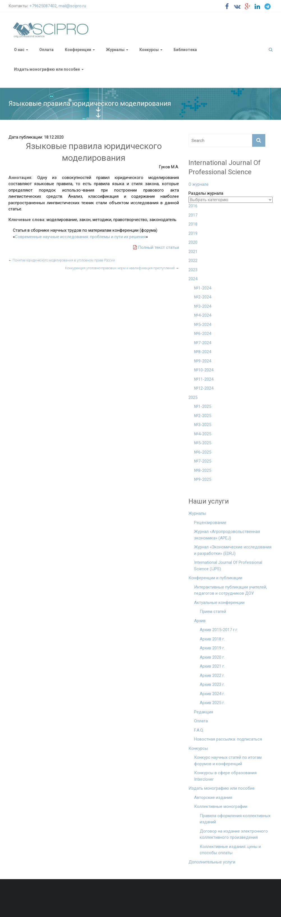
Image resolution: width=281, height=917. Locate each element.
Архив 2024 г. (212, 693)
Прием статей (213, 611)
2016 (192, 205)
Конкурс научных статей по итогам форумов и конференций (228, 760)
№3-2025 (202, 424)
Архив (200, 620)
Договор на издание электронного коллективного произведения (234, 834)
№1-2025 (202, 406)
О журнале (198, 184)
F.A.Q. (199, 730)
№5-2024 (202, 324)
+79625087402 (43, 5)
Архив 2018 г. (212, 639)
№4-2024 (202, 315)
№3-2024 (202, 306)
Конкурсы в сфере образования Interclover (225, 776)
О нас (19, 49)
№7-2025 (202, 461)
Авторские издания (213, 797)
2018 (192, 224)
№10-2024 (203, 370)
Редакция (203, 711)
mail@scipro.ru (72, 5)
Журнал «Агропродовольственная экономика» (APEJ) (227, 535)
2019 (192, 233)
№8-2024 (202, 351)
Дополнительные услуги (211, 862)
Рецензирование (210, 522)
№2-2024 (202, 297)
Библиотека (185, 49)
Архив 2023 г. (212, 684)
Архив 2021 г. (212, 666)
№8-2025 (202, 470)
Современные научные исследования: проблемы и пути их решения (80, 236)
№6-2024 (202, 333)
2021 (192, 251)
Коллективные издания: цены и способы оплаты (230, 850)
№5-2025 (202, 442)
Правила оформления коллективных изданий (235, 819)
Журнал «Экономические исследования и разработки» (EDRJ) (232, 550)
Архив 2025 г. (212, 702)
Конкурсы (149, 49)
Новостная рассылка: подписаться (228, 739)
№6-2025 (202, 452)
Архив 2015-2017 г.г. (219, 629)
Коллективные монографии (220, 806)
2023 (192, 269)
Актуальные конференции (219, 602)
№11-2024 (203, 379)
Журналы (115, 49)
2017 (192, 215)
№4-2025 (202, 433)
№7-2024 (202, 342)
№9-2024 (202, 361)
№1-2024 (202, 288)
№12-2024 (203, 388)
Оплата (46, 49)
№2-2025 (202, 415)
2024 (192, 278)
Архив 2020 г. (212, 657)
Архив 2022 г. (212, 675)
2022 (192, 260)
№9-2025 (202, 479)
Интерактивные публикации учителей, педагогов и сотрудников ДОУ (230, 590)
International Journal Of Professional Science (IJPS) (228, 565)
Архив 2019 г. (212, 648)
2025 (192, 397)
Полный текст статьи (156, 247)
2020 (192, 242)
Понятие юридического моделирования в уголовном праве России (61, 260)
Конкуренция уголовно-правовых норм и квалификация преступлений (122, 268)
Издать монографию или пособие (47, 69)
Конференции (78, 49)
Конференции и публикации (215, 577)
